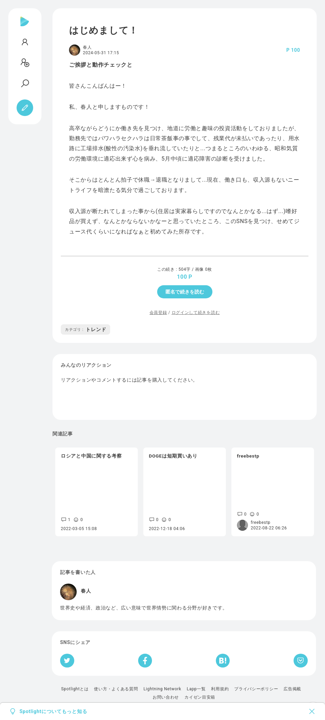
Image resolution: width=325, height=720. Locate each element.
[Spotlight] (24, 27)
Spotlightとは (74, 689)
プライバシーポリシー (256, 689)
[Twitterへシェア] (67, 661)
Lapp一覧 (196, 689)
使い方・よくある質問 (116, 689)
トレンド (85, 329)
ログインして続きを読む (196, 312)
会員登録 (158, 312)
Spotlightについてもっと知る (53, 711)
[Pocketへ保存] (301, 661)
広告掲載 (292, 689)
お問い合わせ (166, 697)
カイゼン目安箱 (199, 697)
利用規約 (220, 689)
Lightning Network (162, 689)
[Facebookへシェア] (145, 661)
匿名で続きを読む (184, 292)
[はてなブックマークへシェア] (223, 661)
